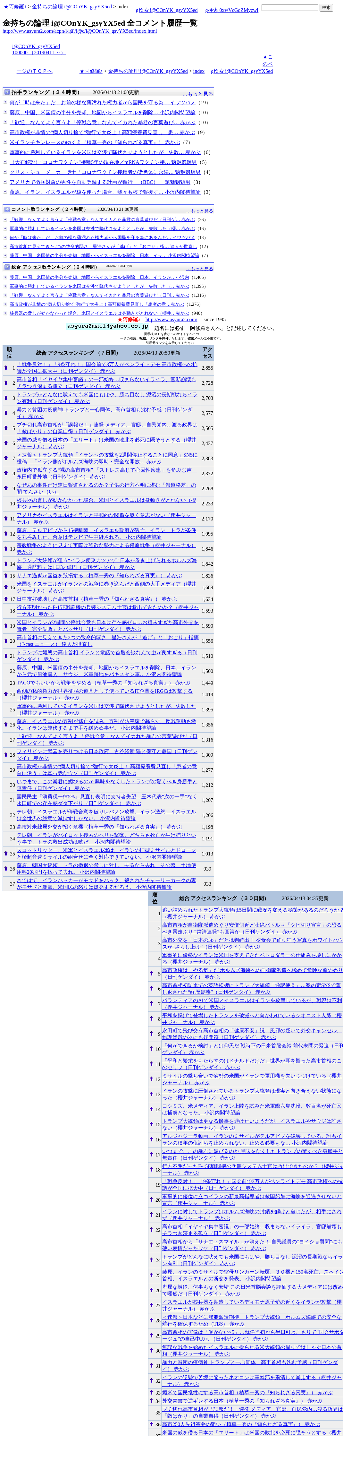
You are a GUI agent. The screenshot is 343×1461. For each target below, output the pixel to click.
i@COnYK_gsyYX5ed (36, 46)
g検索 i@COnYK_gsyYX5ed (167, 10)
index (199, 71)
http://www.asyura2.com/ (171, 319)
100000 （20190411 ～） (39, 52)
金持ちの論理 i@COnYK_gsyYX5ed (72, 6)
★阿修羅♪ (15, 6)
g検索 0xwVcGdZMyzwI (232, 10)
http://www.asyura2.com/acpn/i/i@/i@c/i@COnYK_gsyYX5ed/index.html (80, 31)
